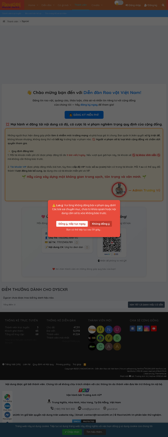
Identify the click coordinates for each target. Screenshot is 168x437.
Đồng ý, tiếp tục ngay (72, 223)
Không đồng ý (101, 223)
